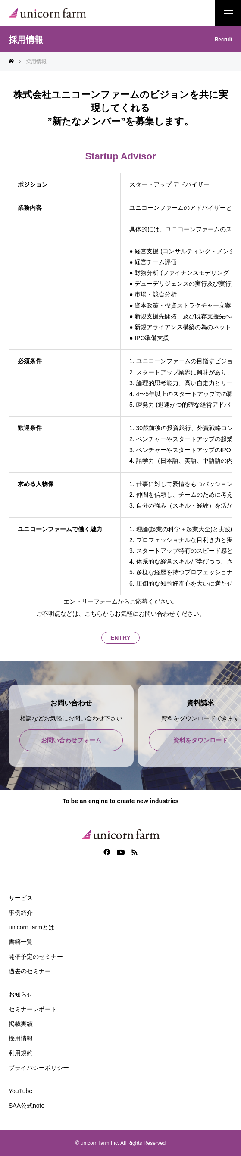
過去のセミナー (30, 971)
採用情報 (21, 1038)
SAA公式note (26, 1106)
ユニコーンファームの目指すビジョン (187, 361)
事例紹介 (21, 913)
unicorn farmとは (31, 927)
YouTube (20, 1091)
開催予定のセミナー (36, 956)
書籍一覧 (21, 942)
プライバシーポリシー (39, 1068)
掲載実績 (21, 1024)
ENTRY (120, 637)
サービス (21, 898)
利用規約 (21, 1053)
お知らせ (21, 994)
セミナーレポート (33, 1009)
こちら (94, 613)
